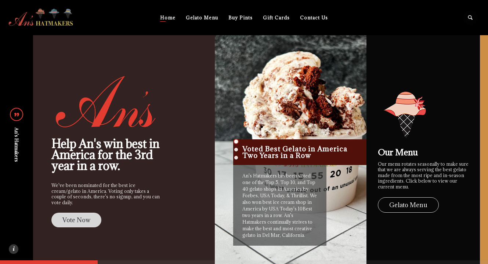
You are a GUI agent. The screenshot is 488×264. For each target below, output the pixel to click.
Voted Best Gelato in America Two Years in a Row (294, 152)
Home (168, 18)
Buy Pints (240, 18)
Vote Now (76, 220)
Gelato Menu (202, 18)
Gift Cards (276, 18)
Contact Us (314, 18)
